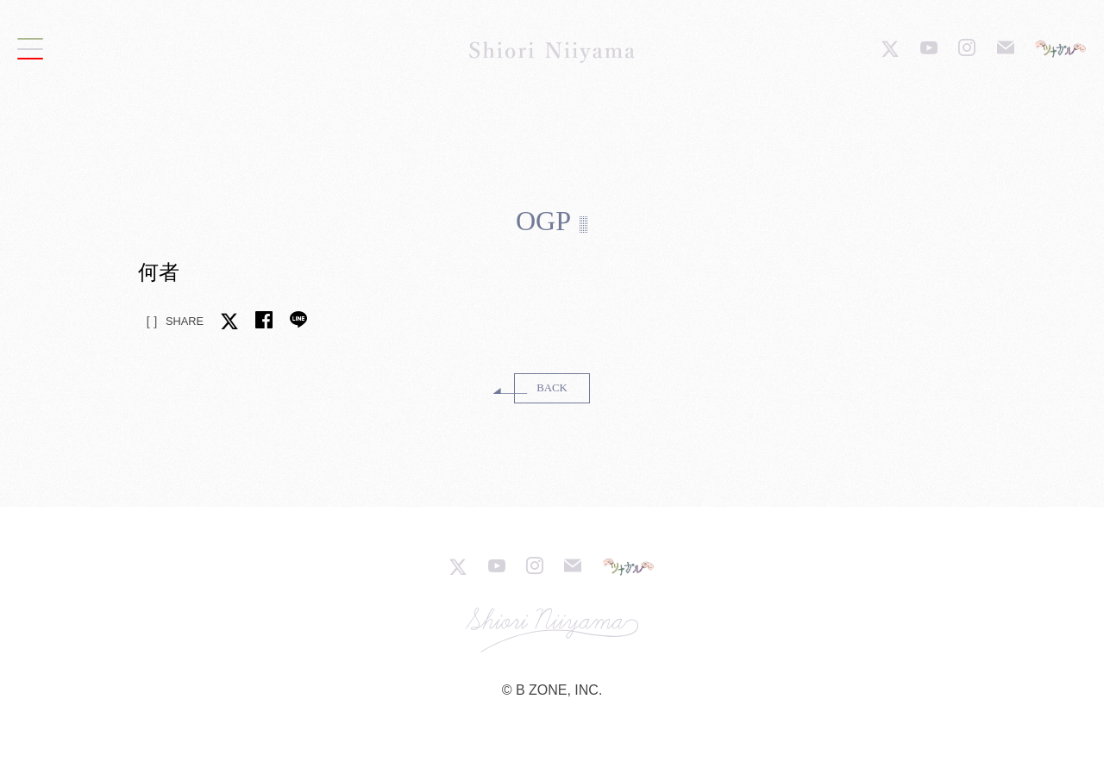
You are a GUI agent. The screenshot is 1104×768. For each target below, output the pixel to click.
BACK (552, 388)
